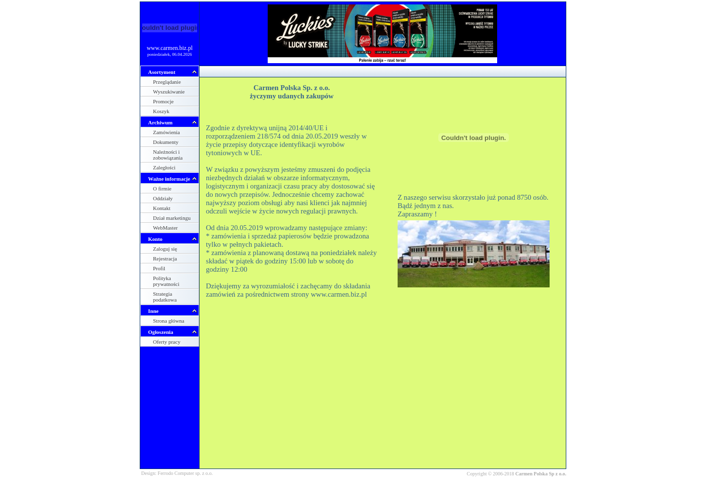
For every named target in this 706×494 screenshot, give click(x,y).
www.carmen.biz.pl (170, 48)
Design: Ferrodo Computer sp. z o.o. (177, 473)
